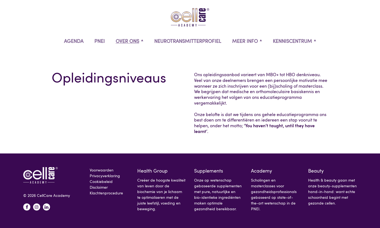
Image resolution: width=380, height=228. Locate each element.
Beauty (316, 170)
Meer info (245, 41)
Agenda (73, 41)
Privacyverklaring (105, 175)
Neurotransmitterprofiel (187, 41)
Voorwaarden (101, 170)
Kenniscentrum (292, 41)
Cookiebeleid (101, 181)
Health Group (152, 170)
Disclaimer (99, 187)
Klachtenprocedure (106, 193)
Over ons (127, 41)
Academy (261, 170)
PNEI (99, 41)
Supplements (208, 170)
